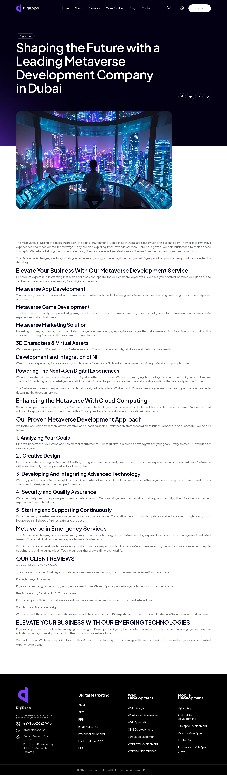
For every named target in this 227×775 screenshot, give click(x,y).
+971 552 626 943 (37, 723)
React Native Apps (190, 733)
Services (94, 8)
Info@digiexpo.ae (34, 729)
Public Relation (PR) (91, 741)
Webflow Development (143, 744)
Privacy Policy (142, 769)
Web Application (138, 722)
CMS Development (140, 729)
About (79, 8)
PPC (81, 748)
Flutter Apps (186, 740)
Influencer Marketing (91, 734)
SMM (81, 705)
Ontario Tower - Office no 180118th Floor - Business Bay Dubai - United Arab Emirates (38, 744)
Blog (132, 8)
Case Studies (115, 8)
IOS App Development (192, 726)
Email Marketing (88, 726)
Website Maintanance (142, 751)
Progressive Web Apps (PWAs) (192, 749)
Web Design (136, 708)
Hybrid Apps (186, 708)
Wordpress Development (144, 715)
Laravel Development (142, 736)
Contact (147, 8)
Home (65, 8)
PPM (81, 719)
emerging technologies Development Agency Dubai (168, 377)
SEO (81, 712)
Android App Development (187, 717)
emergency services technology (91, 535)
